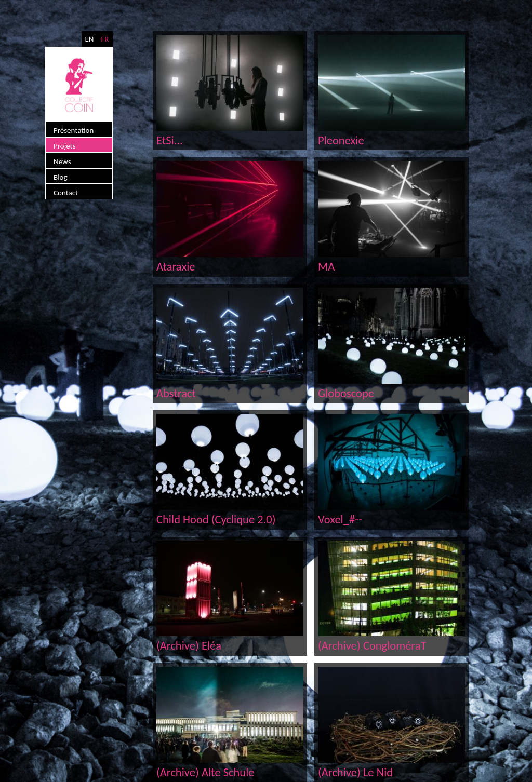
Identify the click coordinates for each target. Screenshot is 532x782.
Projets (65, 146)
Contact (66, 192)
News (62, 161)
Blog (61, 177)
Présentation (74, 130)
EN (89, 39)
